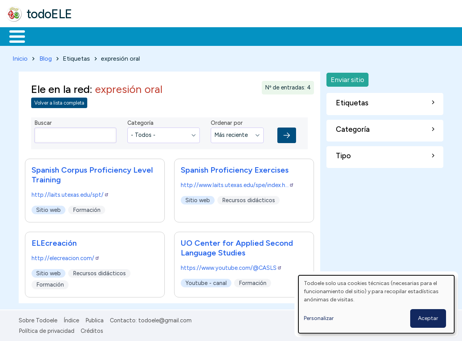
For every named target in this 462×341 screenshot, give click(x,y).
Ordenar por (227, 121)
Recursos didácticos (248, 198)
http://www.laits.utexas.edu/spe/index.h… (237, 183)
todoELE (49, 14)
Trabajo (140, 36)
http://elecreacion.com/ (66, 256)
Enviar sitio (347, 78)
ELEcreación (54, 241)
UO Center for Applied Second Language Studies (237, 246)
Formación (93, 36)
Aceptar (428, 318)
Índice (71, 319)
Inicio (13, 36)
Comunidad (285, 36)
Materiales (43, 36)
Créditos (92, 329)
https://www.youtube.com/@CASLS (231, 266)
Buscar (320, 36)
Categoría (140, 121)
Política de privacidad (46, 329)
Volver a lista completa (59, 102)
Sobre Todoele (38, 319)
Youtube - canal (206, 281)
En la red (184, 36)
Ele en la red (60, 87)
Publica (94, 319)
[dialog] (376, 304)
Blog (45, 57)
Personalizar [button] (319, 318)
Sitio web (48, 208)
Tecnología (233, 36)
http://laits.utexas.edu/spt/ (70, 193)
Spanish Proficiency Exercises (235, 168)
